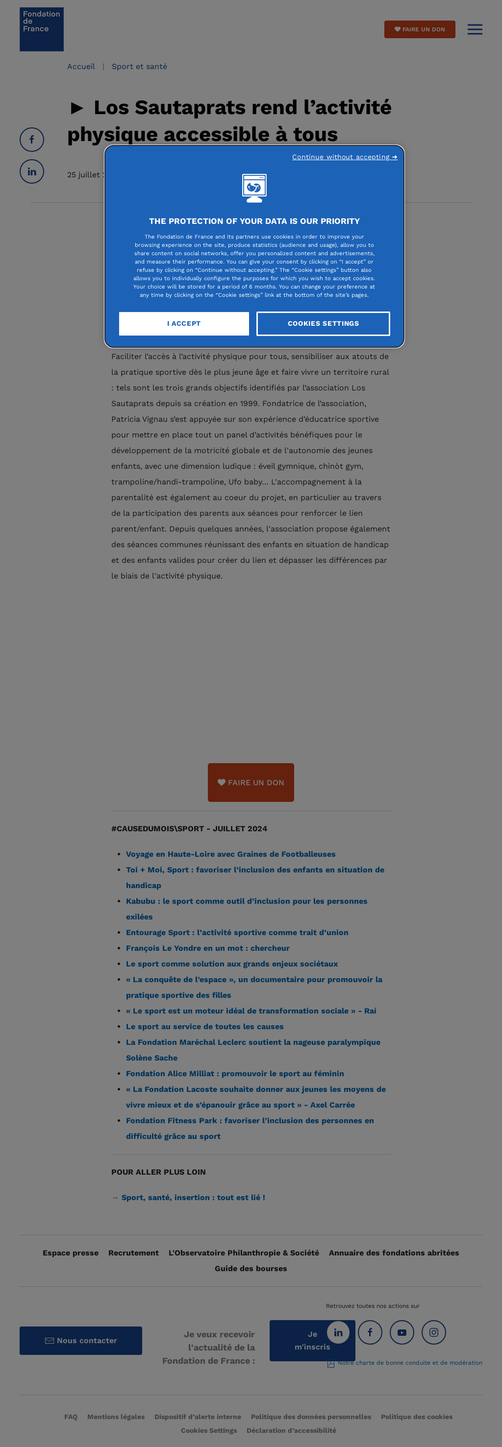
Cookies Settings (323, 323)
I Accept (184, 323)
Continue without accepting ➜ (345, 157)
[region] (254, 246)
